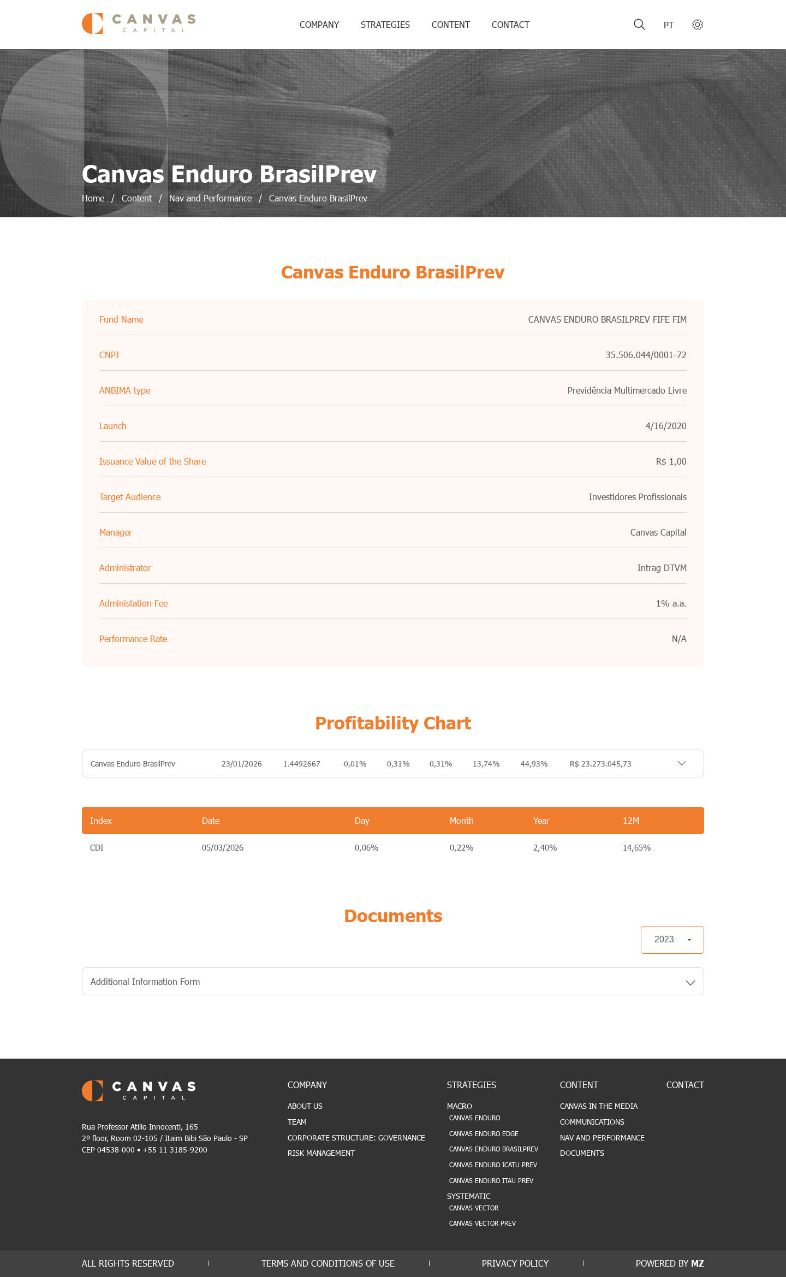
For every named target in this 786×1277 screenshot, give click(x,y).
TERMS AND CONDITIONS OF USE (328, 1263)
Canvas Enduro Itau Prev (491, 1180)
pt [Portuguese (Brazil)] (669, 25)
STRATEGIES (385, 24)
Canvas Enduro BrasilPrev (493, 1149)
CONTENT (451, 24)
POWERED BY (670, 1263)
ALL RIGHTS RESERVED (128, 1263)
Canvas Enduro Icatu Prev (493, 1164)
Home (93, 198)
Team (297, 1121)
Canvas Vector (473, 1207)
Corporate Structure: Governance (356, 1137)
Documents (582, 1152)
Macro (459, 1105)
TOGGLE (668, 763)
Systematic (468, 1196)
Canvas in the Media (599, 1105)
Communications (592, 1121)
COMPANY (319, 24)
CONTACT (510, 24)
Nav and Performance (602, 1137)
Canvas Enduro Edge (484, 1133)
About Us (305, 1105)
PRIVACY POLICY (515, 1263)
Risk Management (321, 1152)
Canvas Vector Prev (482, 1223)
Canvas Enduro (474, 1117)
